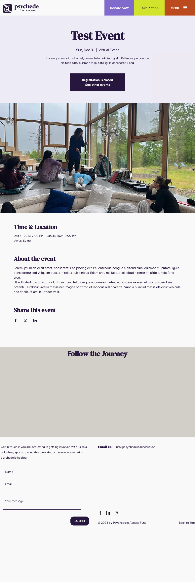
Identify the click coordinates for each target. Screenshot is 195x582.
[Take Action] (149, 8)
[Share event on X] (25, 320)
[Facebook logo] (100, 513)
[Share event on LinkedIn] (35, 320)
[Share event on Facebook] (16, 320)
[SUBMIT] (79, 521)
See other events (97, 85)
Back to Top (187, 522)
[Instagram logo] (116, 513)
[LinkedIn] (108, 513)
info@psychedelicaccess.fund (135, 447)
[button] (174, 7)
